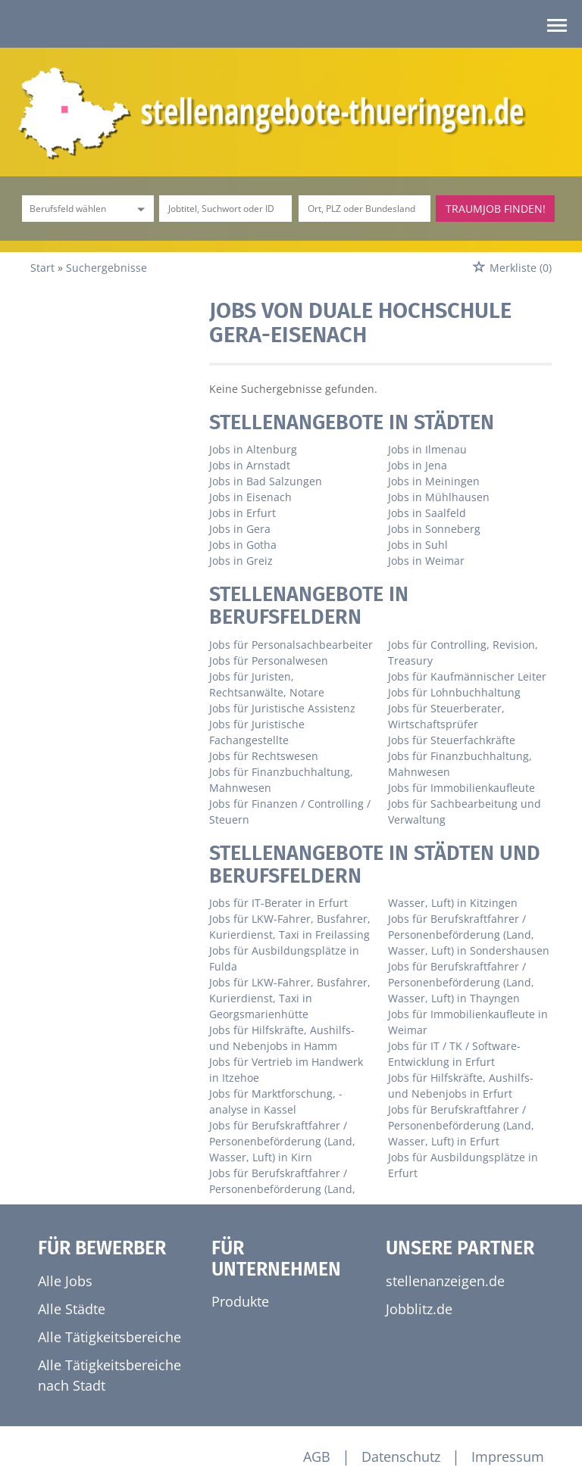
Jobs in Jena (417, 465)
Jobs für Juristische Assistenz (282, 708)
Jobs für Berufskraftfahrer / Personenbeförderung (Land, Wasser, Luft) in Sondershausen (468, 934)
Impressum (507, 1456)
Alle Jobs (65, 1281)
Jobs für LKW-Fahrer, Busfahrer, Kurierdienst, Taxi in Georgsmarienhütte (290, 998)
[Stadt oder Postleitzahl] (364, 208)
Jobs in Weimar (426, 560)
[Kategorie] (73, 208)
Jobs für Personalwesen (268, 660)
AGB (316, 1456)
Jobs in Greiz (241, 560)
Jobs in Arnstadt (249, 465)
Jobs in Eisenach (250, 497)
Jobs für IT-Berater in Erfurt (278, 903)
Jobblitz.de (419, 1309)
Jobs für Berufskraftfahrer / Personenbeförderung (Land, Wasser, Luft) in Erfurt (461, 1125)
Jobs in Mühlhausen (439, 497)
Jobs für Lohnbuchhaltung (454, 692)
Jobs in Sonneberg (434, 529)
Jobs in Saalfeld (427, 513)
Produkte (240, 1301)
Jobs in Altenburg (253, 449)
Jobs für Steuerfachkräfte (451, 740)
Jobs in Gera (240, 529)
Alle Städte (71, 1309)
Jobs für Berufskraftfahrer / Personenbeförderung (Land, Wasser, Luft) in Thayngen (461, 982)
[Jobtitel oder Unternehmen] (225, 208)
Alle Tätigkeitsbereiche (109, 1337)
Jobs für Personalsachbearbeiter (291, 644)
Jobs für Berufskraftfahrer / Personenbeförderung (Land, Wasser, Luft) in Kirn (282, 1141)
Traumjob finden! (496, 208)
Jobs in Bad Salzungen (265, 481)
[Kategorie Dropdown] (139, 208)
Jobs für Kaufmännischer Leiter (467, 676)
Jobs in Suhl (418, 544)
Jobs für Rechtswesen (263, 756)
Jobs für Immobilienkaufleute (461, 787)
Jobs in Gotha (243, 544)
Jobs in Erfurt (242, 513)
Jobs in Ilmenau (427, 449)
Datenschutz (400, 1456)
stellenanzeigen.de (445, 1281)
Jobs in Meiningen (434, 481)
